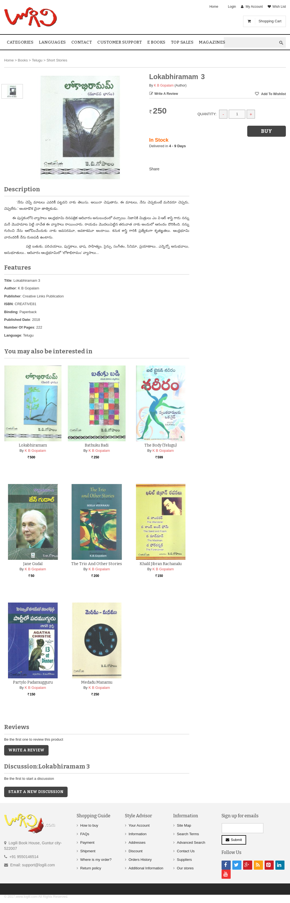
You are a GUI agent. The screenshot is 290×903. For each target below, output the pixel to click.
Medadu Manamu (96, 682)
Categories (20, 42)
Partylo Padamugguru (33, 682)
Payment (87, 842)
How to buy (89, 825)
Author (10, 288)
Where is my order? (95, 860)
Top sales (182, 42)
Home (213, 7)
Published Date (17, 320)
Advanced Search (191, 842)
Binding (10, 312)
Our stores (185, 868)
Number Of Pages (19, 327)
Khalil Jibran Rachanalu (161, 563)
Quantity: (207, 114)
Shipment (87, 851)
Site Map (184, 825)
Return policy (90, 868)
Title (8, 280)
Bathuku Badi (96, 445)
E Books (156, 42)
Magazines (212, 42)
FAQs (84, 834)
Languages (52, 42)
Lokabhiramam (33, 445)
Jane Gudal (32, 563)
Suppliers (184, 860)
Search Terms (188, 834)
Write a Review (166, 94)
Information (138, 834)
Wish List (279, 7)
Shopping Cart (270, 21)
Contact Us (186, 851)
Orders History (140, 860)
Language (12, 335)
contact (81, 42)
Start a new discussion (35, 791)
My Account (254, 7)
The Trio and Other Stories (96, 563)
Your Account (139, 825)
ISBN (8, 304)
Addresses (137, 842)
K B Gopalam (164, 85)
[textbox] (250, 42)
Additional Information (146, 868)
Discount (136, 851)
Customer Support (119, 42)
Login (232, 7)
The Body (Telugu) (160, 445)
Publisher (12, 296)
